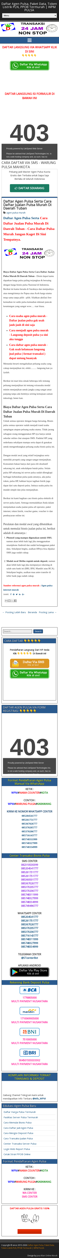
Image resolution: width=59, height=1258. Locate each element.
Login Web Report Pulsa (17, 1149)
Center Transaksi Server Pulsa (20, 1143)
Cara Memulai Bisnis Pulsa (17, 1122)
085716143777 (29, 835)
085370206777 (29, 831)
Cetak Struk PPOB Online (17, 1154)
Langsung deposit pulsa (25, 334)
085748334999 (29, 847)
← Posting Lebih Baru (14, 612)
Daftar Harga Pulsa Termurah (20, 1111)
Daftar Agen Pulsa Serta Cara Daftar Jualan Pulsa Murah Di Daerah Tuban (27, 204)
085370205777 (29, 827)
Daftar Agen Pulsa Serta (21, 218)
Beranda (32, 612)
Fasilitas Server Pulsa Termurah (21, 1117)
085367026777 (29, 823)
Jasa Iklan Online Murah (47, 1255)
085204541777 (29, 815)
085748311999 (29, 839)
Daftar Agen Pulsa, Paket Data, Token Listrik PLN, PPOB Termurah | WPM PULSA (29, 7)
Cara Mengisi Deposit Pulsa (18, 1133)
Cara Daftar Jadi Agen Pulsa (18, 1127)
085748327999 (29, 843)
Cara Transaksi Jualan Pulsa (18, 1138)
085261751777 (29, 819)
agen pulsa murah (15, 212)
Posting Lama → (48, 612)
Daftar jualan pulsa (21, 320)
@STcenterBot (29, 958)
